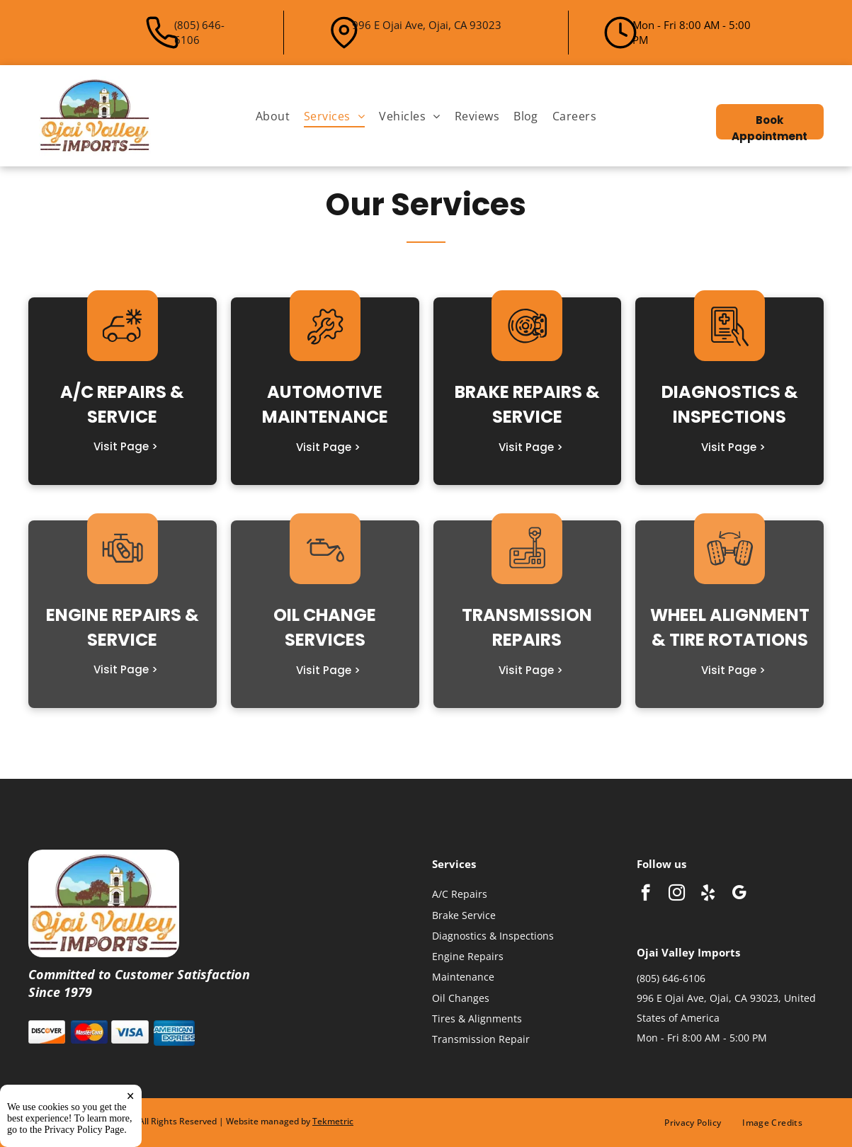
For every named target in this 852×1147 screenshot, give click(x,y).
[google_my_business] (739, 894)
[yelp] (707, 894)
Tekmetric (332, 1121)
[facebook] (645, 894)
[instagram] (676, 894)
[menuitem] (273, 116)
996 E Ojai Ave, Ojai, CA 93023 (426, 25)
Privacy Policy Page (85, 1136)
